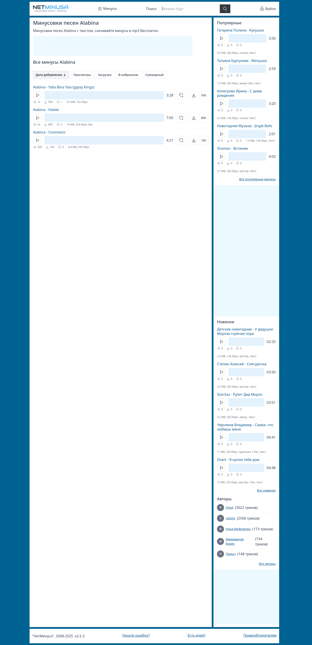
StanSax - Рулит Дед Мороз (239, 394)
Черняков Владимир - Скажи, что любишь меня (245, 427)
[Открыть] (198, 95)
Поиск (151, 8)
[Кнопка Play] (37, 95)
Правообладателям (260, 635)
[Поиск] (189, 8)
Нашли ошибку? (136, 635)
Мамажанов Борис (235, 541)
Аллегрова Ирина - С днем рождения (239, 93)
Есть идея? (197, 635)
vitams (230, 518)
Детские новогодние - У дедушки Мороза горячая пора (245, 331)
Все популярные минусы (257, 179)
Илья (229, 507)
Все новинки (266, 490)
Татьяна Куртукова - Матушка (242, 60)
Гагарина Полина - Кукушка (240, 30)
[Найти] (225, 8)
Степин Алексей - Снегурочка (241, 364)
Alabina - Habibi (46, 109)
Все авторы (267, 564)
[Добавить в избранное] (181, 95)
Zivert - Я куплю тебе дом (238, 459)
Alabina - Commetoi (49, 132)
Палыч (231, 554)
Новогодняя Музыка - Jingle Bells (244, 126)
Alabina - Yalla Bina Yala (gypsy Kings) (63, 87)
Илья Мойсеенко (238, 529)
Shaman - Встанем (232, 148)
